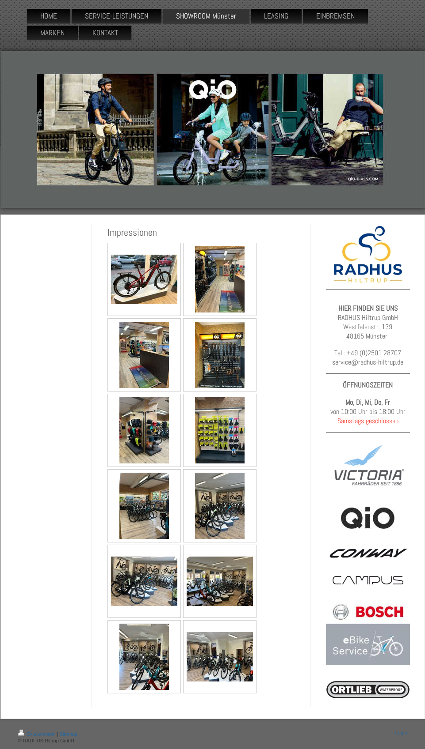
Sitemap (68, 734)
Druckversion (37, 734)
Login (401, 732)
